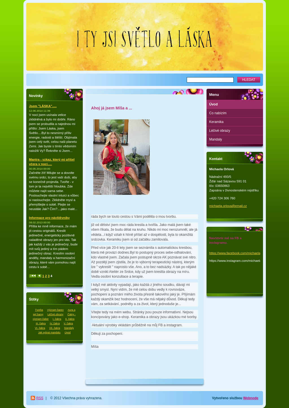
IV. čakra (55, 323)
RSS (40, 398)
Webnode (250, 398)
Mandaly (69, 328)
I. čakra (57, 319)
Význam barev (55, 309)
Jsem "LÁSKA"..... (43, 106)
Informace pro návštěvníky (49, 217)
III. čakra (41, 323)
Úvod (68, 332)
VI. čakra (40, 328)
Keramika (216, 122)
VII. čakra (54, 328)
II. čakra (69, 319)
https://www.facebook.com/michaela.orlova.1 (241, 253)
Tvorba (39, 309)
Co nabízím (218, 113)
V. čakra (68, 323)
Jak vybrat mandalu (49, 332)
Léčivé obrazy (55, 314)
